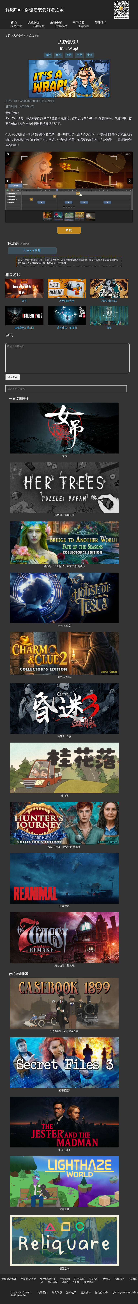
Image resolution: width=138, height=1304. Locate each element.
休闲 (58, 54)
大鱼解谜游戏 (9, 1278)
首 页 (14, 22)
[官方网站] (47, 100)
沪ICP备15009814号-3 (125, 1292)
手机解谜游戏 (28, 1278)
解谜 (48, 54)
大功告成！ (19, 35)
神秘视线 (79, 1278)
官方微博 (86, 1292)
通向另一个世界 (70, 1282)
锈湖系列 (93, 1278)
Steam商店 (32, 250)
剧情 (69, 54)
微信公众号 (101, 1292)
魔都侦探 (52, 1282)
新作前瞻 (39, 26)
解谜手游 (56, 22)
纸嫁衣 (106, 1278)
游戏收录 (71, 1292)
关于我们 (43, 1292)
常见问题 (57, 1292)
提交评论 (13, 376)
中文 (89, 54)
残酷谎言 (120, 1278)
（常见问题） (25, 243)
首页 (7, 35)
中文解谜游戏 (47, 1278)
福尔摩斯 (89, 1282)
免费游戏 (61, 26)
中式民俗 (78, 22)
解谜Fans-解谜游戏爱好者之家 (34, 9)
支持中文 (16, 26)
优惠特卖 (83, 26)
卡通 (79, 54)
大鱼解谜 (34, 22)
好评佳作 (100, 22)
